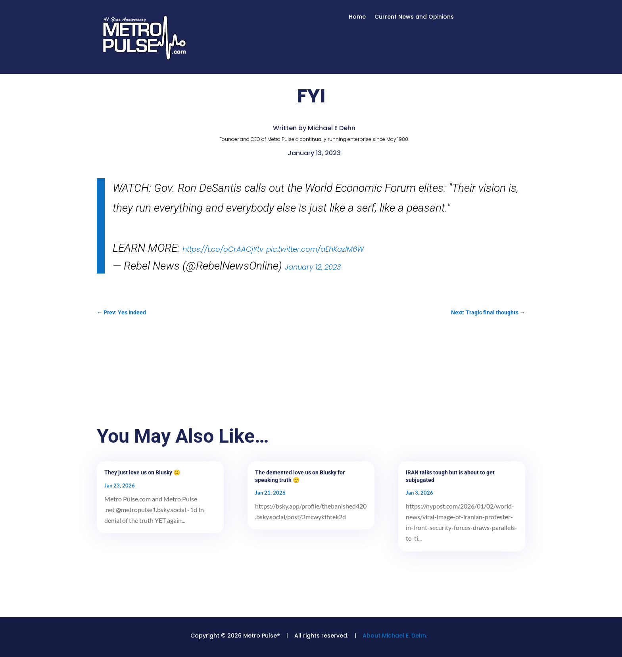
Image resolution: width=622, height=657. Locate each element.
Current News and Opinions (414, 17)
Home (357, 17)
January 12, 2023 (313, 267)
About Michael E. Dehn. (395, 636)
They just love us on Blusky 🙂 (142, 472)
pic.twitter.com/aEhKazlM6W (315, 249)
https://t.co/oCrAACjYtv (222, 249)
